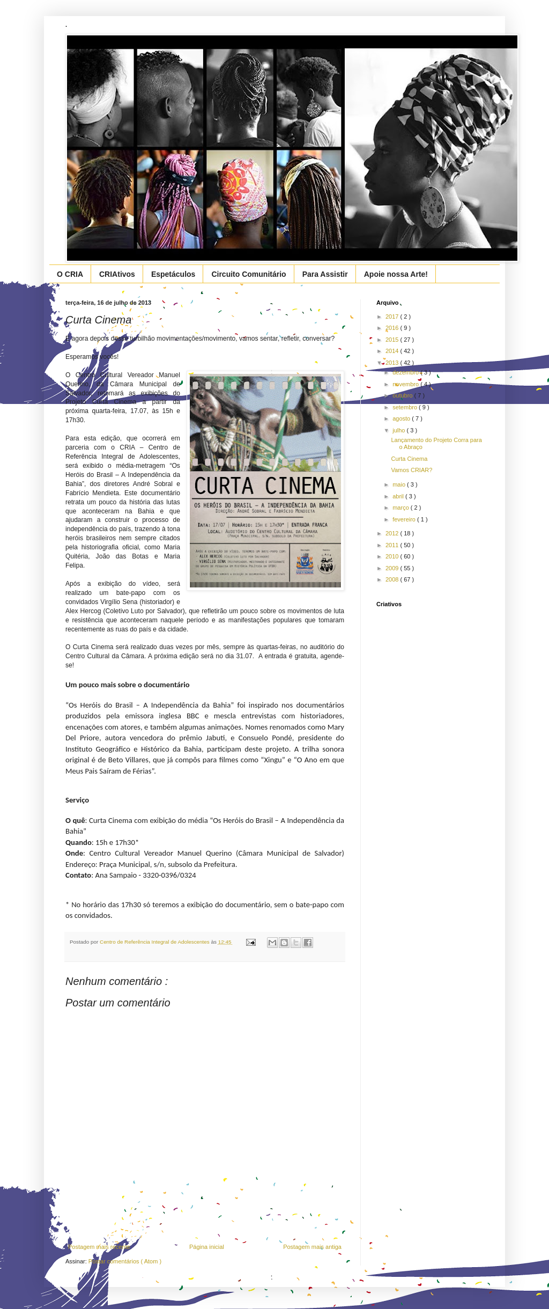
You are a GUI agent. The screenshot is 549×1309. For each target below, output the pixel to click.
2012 (392, 533)
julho (399, 430)
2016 (392, 328)
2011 (392, 545)
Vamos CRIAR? (411, 470)
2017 (392, 316)
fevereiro (404, 519)
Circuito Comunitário (248, 274)
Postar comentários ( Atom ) (124, 1261)
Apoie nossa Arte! (396, 274)
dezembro (406, 372)
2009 (392, 568)
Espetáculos (173, 274)
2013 (392, 362)
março (401, 507)
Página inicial (206, 1247)
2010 (392, 556)
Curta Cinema (409, 458)
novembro (406, 384)
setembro (405, 407)
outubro (403, 395)
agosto (402, 418)
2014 (392, 351)
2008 (392, 579)
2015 (392, 339)
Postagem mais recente (99, 1247)
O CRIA (70, 274)
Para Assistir (325, 274)
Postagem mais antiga (312, 1247)
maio (399, 484)
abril (398, 496)
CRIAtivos (117, 274)
